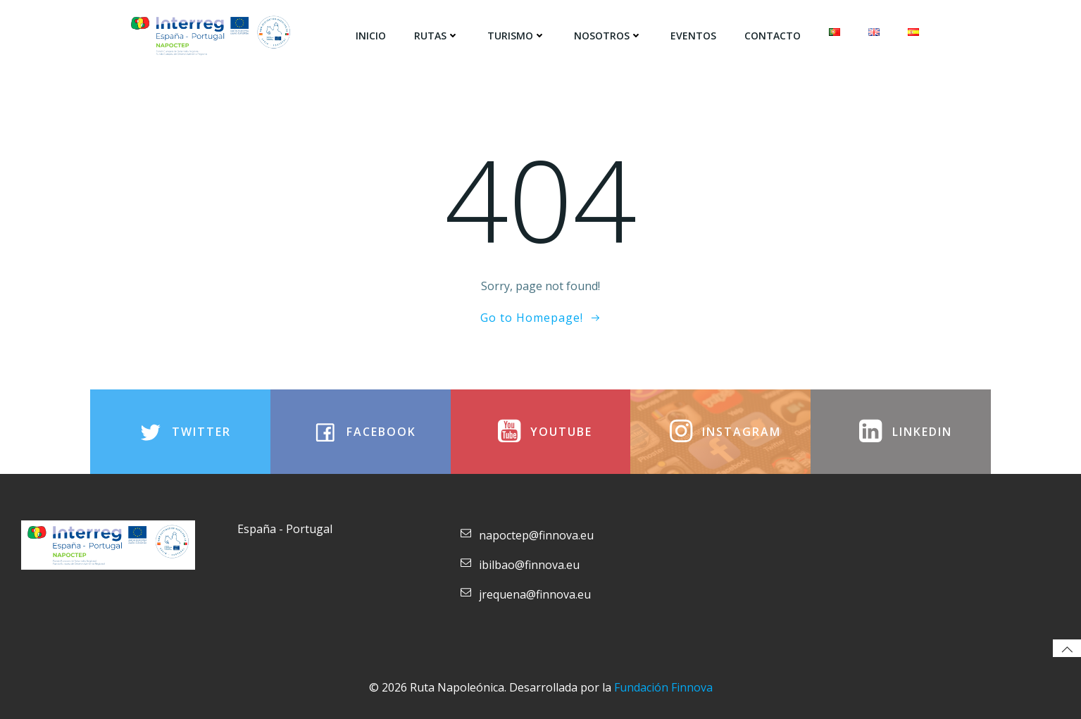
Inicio (371, 35)
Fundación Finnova (663, 687)
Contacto (772, 35)
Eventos (693, 35)
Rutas (436, 35)
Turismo (516, 35)
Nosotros (608, 35)
